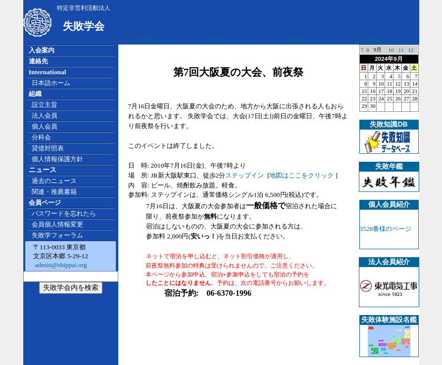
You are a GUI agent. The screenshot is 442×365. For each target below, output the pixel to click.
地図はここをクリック (301, 175)
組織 (35, 93)
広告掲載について (153, 40)
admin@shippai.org (60, 265)
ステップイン (244, 175)
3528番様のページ (386, 228)
